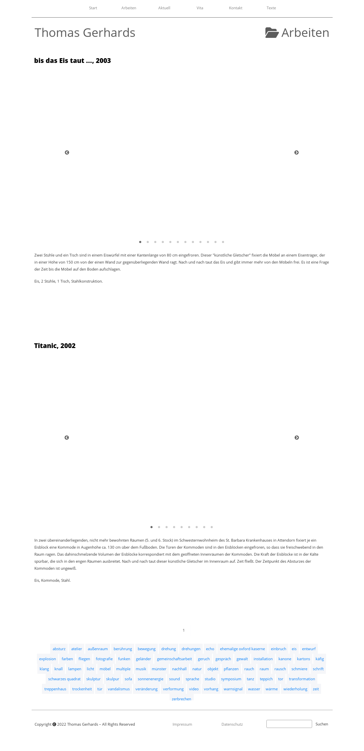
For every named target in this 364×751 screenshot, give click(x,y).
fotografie (104, 658)
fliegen (84, 658)
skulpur (112, 678)
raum (264, 668)
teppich (266, 678)
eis (294, 648)
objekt (212, 668)
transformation (302, 678)
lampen (74, 668)
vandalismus (119, 688)
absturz (59, 648)
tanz (250, 678)
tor (280, 678)
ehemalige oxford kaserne (242, 648)
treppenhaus (55, 688)
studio (210, 678)
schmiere (299, 668)
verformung (173, 688)
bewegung (147, 648)
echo (210, 648)
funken (124, 658)
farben (67, 658)
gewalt (242, 658)
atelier (76, 648)
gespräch (223, 658)
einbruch (278, 648)
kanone (284, 658)
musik (141, 668)
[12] (223, 241)
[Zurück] (66, 152)
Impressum (182, 724)
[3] (155, 241)
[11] (215, 241)
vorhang (211, 688)
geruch (204, 658)
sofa (128, 678)
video (194, 688)
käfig (320, 658)
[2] (147, 241)
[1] (140, 241)
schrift (318, 668)
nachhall (179, 668)
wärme (272, 688)
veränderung (146, 688)
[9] (200, 241)
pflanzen (231, 668)
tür (99, 688)
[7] (185, 241)
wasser (254, 688)
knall (58, 668)
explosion (47, 658)
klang (44, 668)
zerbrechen (181, 698)
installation (263, 658)
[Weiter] (296, 152)
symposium (231, 678)
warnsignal (233, 688)
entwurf (309, 648)
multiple (123, 668)
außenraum (98, 648)
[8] (192, 241)
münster (159, 668)
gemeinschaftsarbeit (174, 658)
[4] (162, 241)
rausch (280, 668)
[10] (207, 241)
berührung (123, 648)
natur (197, 668)
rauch (249, 668)
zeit (316, 688)
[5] (170, 241)
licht (90, 668)
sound (174, 678)
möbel (105, 668)
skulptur (93, 678)
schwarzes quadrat (64, 678)
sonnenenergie (150, 678)
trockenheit (82, 688)
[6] (177, 241)
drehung (168, 648)
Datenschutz (232, 724)
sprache (192, 678)
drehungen (191, 648)
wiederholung (295, 688)
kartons (303, 658)
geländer (143, 658)
